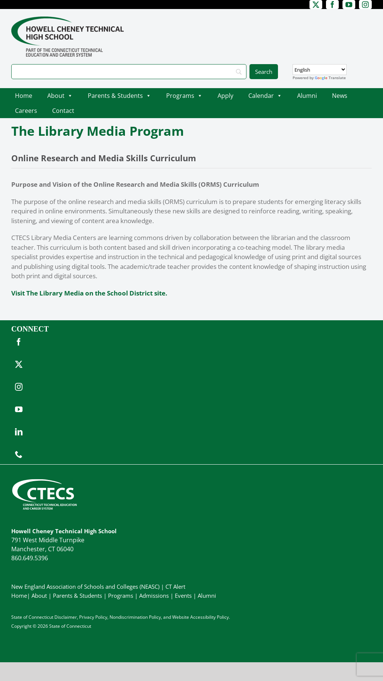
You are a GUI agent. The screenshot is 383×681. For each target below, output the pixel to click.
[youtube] (348, 4)
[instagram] (365, 4)
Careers (26, 110)
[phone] (19, 454)
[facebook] (332, 4)
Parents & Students (119, 95)
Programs (184, 95)
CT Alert (175, 586)
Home (23, 96)
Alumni (307, 96)
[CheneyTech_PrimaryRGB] (67, 19)
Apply (225, 96)
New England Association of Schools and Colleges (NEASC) (85, 586)
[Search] (128, 71)
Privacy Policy (93, 617)
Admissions (154, 595)
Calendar (265, 95)
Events (183, 595)
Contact (63, 110)
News (339, 96)
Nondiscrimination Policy (135, 617)
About (60, 95)
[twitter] (315, 4)
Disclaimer (65, 617)
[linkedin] (19, 432)
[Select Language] (320, 69)
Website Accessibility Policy (200, 617)
